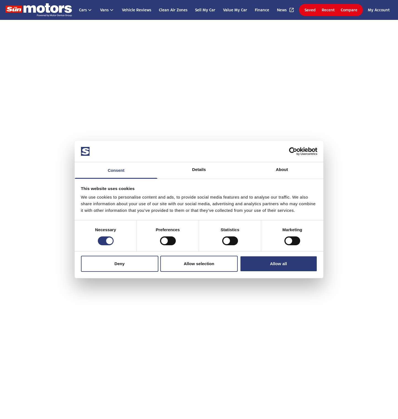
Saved (310, 9)
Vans (107, 10)
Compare (349, 9)
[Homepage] (39, 10)
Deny (119, 263)
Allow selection (199, 263)
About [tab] (282, 169)
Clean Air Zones (173, 9)
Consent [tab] (116, 170)
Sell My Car (205, 9)
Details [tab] (199, 169)
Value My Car (235, 9)
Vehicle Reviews (136, 9)
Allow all (278, 263)
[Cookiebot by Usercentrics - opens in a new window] (293, 151)
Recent (328, 9)
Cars (85, 10)
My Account (379, 9)
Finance (262, 9)
